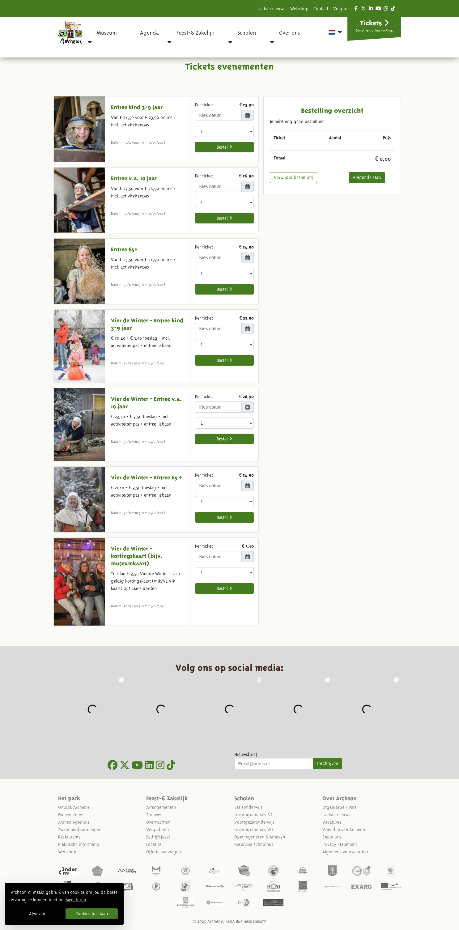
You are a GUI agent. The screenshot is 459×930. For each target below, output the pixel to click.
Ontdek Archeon (73, 807)
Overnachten (158, 822)
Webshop (299, 8)
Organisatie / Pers (339, 807)
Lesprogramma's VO (253, 829)
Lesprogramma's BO (253, 814)
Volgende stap (367, 177)
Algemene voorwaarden (345, 851)
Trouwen (154, 814)
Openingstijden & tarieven (259, 836)
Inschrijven (327, 763)
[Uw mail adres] (274, 763)
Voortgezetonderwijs (254, 822)
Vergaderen (157, 829)
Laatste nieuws (271, 8)
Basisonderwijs (248, 807)
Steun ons (331, 836)
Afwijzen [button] (37, 913)
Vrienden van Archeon (343, 829)
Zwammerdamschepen (79, 829)
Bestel (224, 147)
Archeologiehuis (73, 822)
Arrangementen (161, 807)
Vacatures (331, 822)
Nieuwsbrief (245, 754)
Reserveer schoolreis (253, 844)
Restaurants (69, 836)
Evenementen (70, 814)
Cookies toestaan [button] (91, 913)
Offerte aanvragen (163, 851)
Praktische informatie (78, 844)
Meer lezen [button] (76, 899)
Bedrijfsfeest (158, 836)
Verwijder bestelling (293, 177)
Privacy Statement (339, 844)
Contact (320, 8)
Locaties (154, 844)
